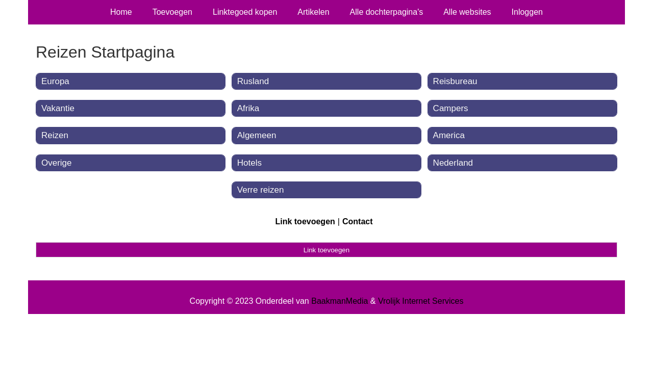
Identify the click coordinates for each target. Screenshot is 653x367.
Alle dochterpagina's (386, 12)
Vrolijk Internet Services (420, 301)
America (449, 135)
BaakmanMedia (339, 301)
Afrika (248, 108)
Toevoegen (172, 12)
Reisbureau (455, 81)
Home (121, 12)
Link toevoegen (305, 221)
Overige (56, 163)
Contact (357, 221)
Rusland (253, 81)
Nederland (453, 163)
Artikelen (313, 12)
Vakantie (57, 108)
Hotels (249, 163)
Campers (450, 108)
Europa (55, 81)
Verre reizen (260, 190)
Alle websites (467, 12)
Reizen (54, 135)
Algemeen (257, 135)
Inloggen (527, 12)
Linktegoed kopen (245, 12)
